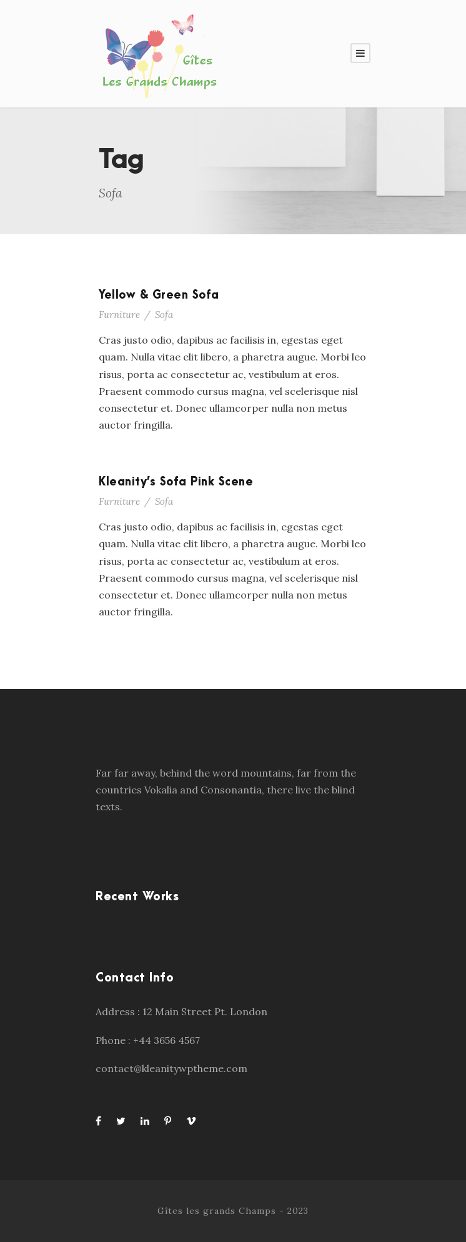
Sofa (164, 314)
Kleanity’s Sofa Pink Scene (176, 482)
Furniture (119, 314)
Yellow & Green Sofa (159, 295)
